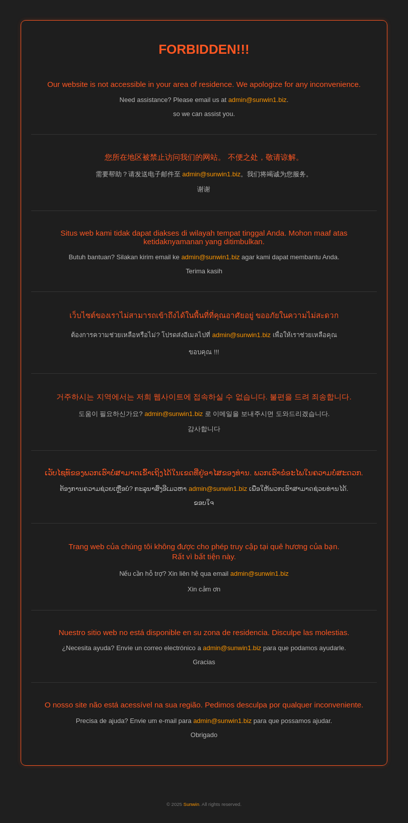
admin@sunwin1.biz (257, 100)
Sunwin (191, 804)
